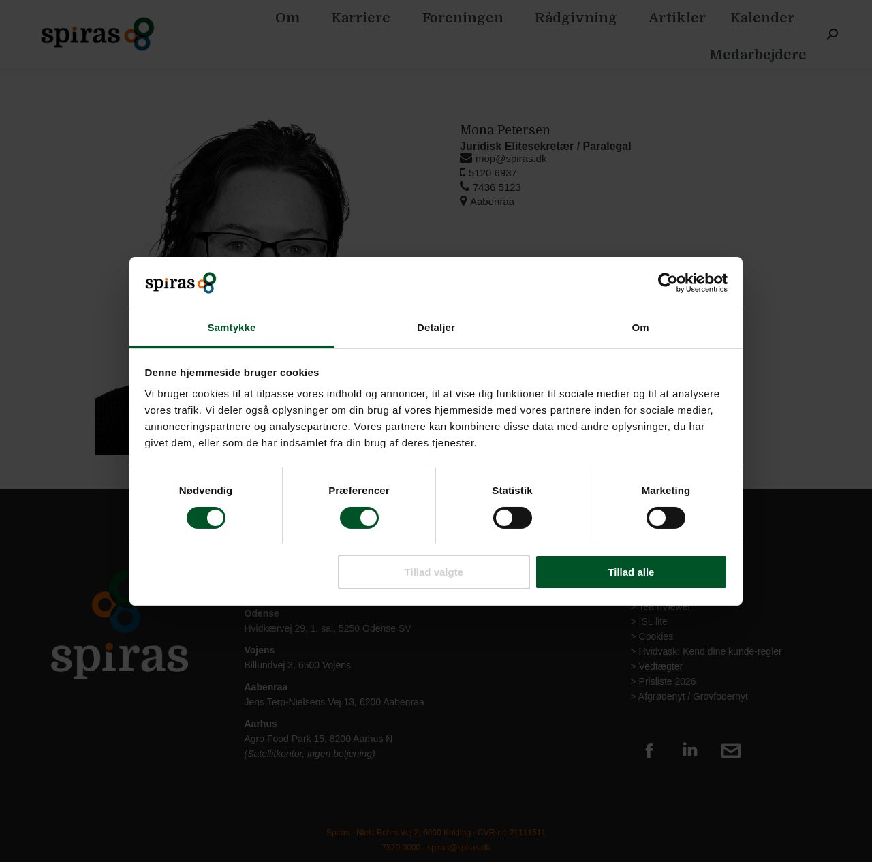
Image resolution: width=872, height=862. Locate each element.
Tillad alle (631, 572)
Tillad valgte (434, 572)
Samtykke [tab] (232, 327)
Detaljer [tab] (436, 327)
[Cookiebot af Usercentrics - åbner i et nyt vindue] (668, 283)
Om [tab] (640, 327)
